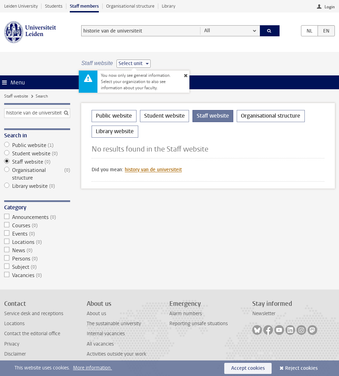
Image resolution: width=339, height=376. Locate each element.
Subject (37, 267)
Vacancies (37, 275)
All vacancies (100, 344)
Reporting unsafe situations (198, 323)
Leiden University (21, 6)
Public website (37, 145)
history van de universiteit (153, 169)
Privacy (11, 344)
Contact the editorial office (32, 333)
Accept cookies (248, 368)
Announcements (37, 217)
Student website (37, 153)
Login (329, 7)
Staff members (84, 6)
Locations (37, 242)
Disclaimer (15, 354)
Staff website (16, 96)
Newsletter (263, 313)
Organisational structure (130, 6)
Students (54, 6)
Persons (37, 259)
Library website (37, 186)
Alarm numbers (185, 313)
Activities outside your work (116, 354)
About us (96, 313)
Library (168, 6)
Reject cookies (301, 368)
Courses (37, 225)
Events (37, 234)
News (37, 250)
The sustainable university (114, 323)
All (207, 30)
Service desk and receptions (33, 313)
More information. (92, 368)
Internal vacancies (106, 333)
